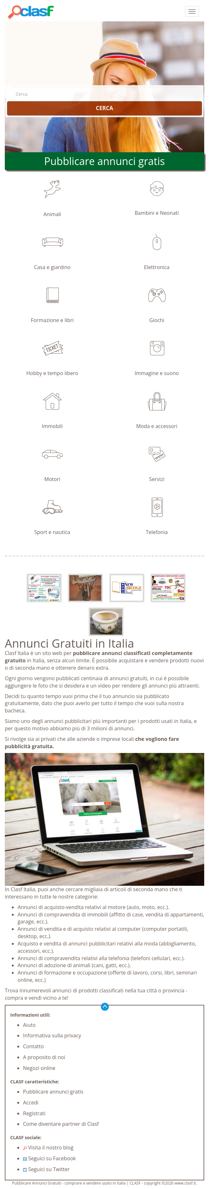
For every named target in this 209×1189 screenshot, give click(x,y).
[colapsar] (192, 11)
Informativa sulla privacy (52, 1035)
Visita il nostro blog (48, 1147)
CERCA (104, 108)
